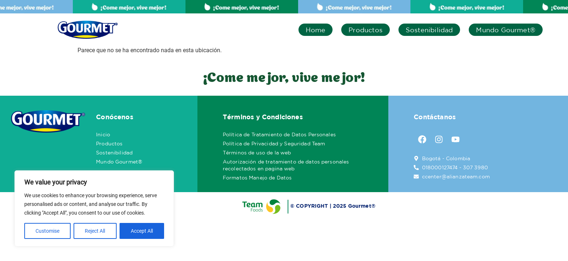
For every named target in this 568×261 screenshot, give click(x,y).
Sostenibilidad (429, 29)
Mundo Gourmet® (505, 29)
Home (316, 29)
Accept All (142, 231)
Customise (47, 231)
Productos (365, 29)
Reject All (95, 231)
